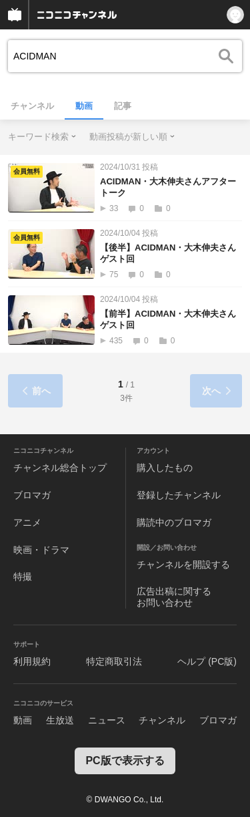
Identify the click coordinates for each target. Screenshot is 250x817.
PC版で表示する (124, 760)
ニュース (106, 720)
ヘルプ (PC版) (207, 661)
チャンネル (32, 106)
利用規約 (32, 661)
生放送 (60, 720)
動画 (84, 106)
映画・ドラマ (41, 549)
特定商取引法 (114, 661)
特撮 (22, 576)
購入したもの (165, 467)
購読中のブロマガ (174, 522)
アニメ (27, 522)
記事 (122, 106)
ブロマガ (32, 495)
